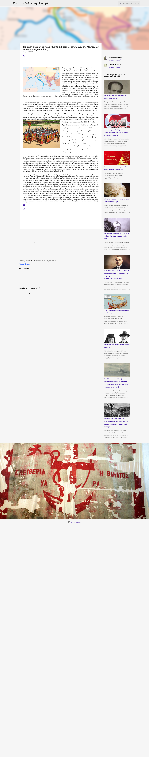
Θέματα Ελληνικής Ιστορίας (32, 3)
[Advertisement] (55, 245)
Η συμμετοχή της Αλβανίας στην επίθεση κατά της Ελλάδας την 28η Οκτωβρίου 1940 (116, 236)
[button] (24, 56)
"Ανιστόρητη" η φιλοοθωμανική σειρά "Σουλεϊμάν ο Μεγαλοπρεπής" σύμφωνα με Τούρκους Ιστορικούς (116, 132)
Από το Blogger (74, 522)
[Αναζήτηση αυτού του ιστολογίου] (130, 3)
